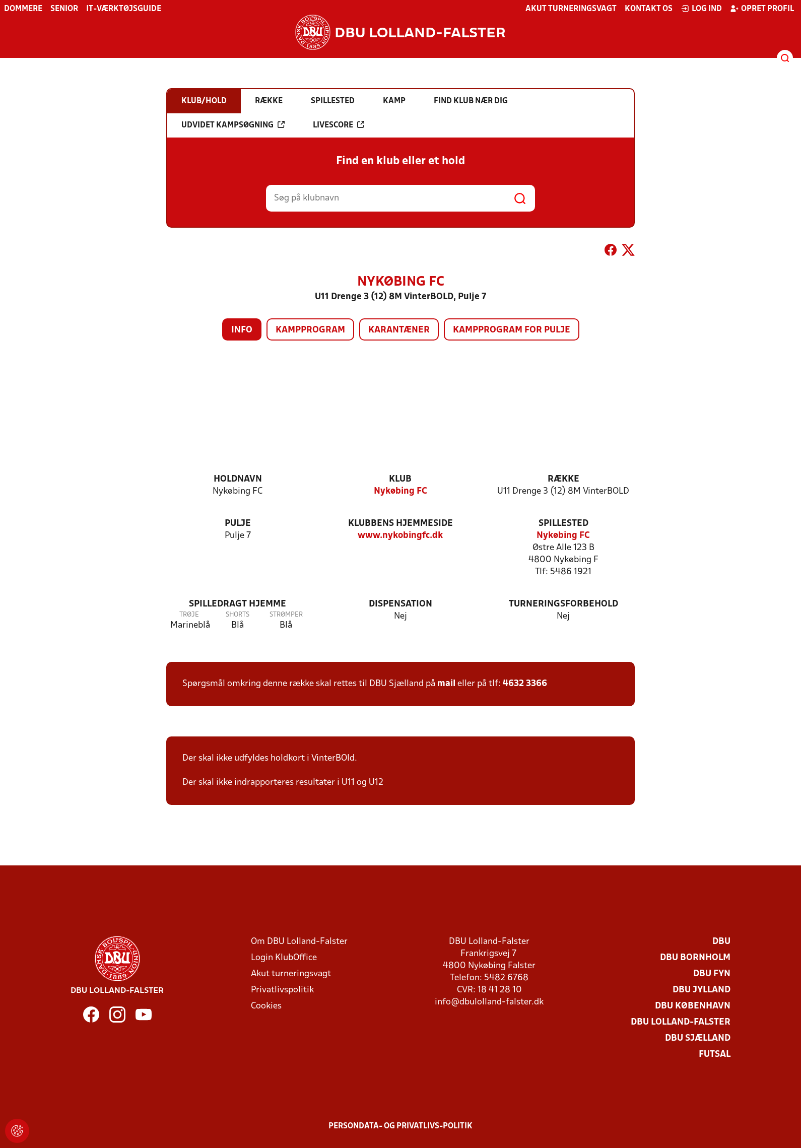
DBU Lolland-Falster (680, 1022)
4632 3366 (525, 684)
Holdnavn (238, 479)
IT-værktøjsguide (123, 9)
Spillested (563, 523)
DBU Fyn (711, 974)
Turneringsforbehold (563, 604)
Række (563, 479)
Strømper (286, 615)
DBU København (692, 1006)
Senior (64, 9)
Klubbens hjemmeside (400, 523)
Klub (400, 479)
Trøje (189, 615)
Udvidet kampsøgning (233, 125)
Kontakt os (649, 9)
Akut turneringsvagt (571, 9)
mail (446, 684)
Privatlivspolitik (282, 990)
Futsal (714, 1054)
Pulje (238, 523)
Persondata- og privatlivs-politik (400, 1126)
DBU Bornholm (695, 958)
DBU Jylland (701, 990)
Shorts (237, 615)
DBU (721, 941)
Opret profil (762, 8)
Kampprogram (310, 330)
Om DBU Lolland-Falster (299, 941)
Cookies (266, 1006)
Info (241, 330)
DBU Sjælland (697, 1038)
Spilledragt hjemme (237, 604)
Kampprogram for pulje (511, 330)
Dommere (23, 9)
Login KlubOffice (284, 958)
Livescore (338, 125)
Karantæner (399, 330)
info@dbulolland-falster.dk (489, 1002)
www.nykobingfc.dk (400, 535)
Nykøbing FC (400, 491)
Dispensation (400, 604)
